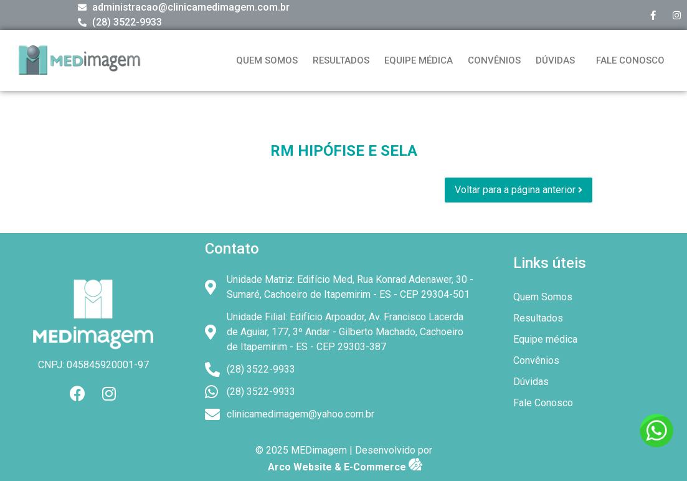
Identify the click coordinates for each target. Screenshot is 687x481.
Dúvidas (555, 60)
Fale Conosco (630, 60)
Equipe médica (418, 60)
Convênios (494, 60)
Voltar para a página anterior (518, 190)
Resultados (341, 60)
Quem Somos (267, 60)
